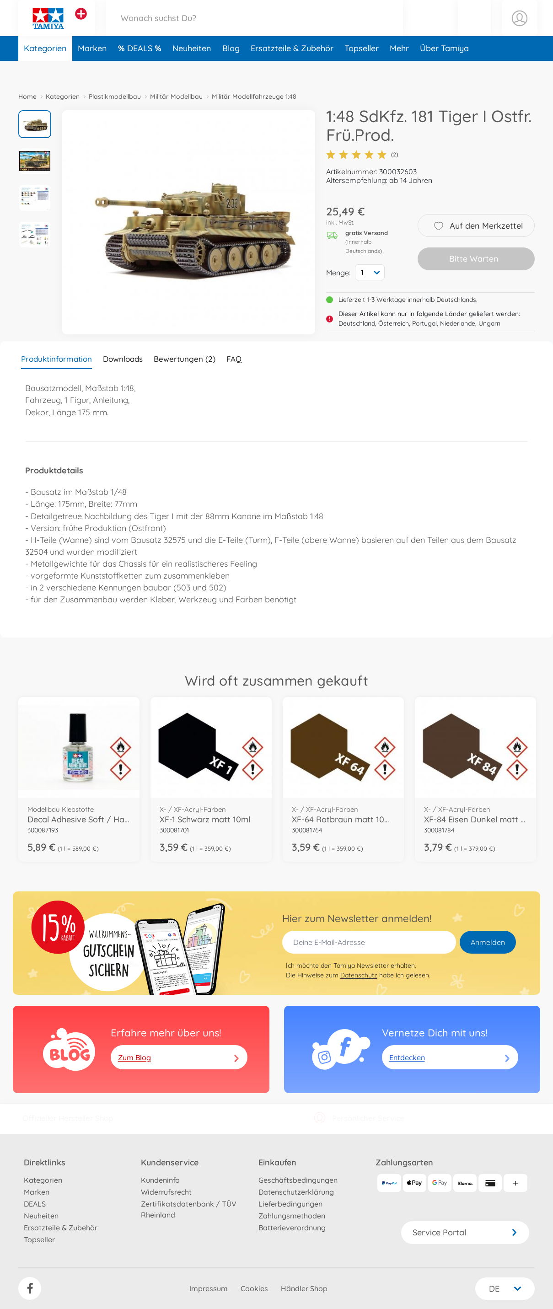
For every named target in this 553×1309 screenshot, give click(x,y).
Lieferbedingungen (290, 1203)
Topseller (361, 70)
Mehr (399, 70)
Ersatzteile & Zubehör (292, 70)
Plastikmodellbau (115, 96)
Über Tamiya (444, 70)
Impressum (208, 1288)
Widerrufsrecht (166, 1191)
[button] (474, 29)
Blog (231, 70)
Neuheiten (191, 70)
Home (27, 96)
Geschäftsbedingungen (298, 1180)
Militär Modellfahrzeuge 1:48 (254, 96)
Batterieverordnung (292, 1227)
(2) (362, 154)
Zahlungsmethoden (291, 1215)
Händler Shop (304, 1288)
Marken (92, 70)
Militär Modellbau (176, 96)
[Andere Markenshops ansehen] (81, 25)
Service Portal (465, 1232)
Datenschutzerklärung (296, 1191)
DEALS (141, 70)
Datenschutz (358, 975)
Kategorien (45, 70)
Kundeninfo (160, 1180)
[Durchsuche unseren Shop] (254, 29)
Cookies (254, 1288)
